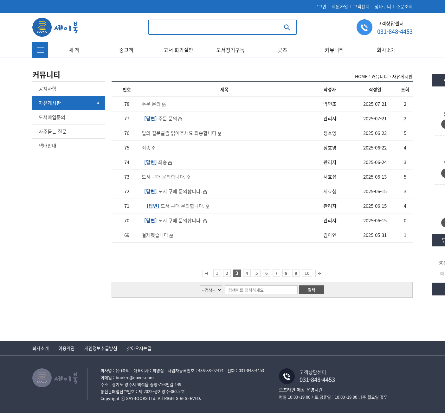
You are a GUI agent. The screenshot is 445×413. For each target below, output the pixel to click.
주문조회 (404, 6)
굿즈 (282, 50)
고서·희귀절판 (178, 50)
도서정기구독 (230, 50)
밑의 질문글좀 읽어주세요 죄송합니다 (180, 133)
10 (307, 273)
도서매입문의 (52, 117)
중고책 (126, 50)
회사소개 (386, 50)
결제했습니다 (156, 235)
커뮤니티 (334, 50)
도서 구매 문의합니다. (164, 176)
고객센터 (361, 6)
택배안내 (47, 145)
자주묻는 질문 (53, 131)
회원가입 (340, 6)
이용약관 (66, 348)
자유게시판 (50, 102)
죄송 (147, 147)
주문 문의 (152, 103)
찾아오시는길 (139, 348)
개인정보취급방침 (100, 348)
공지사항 (47, 88)
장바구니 (383, 6)
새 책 (74, 50)
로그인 (320, 6)
